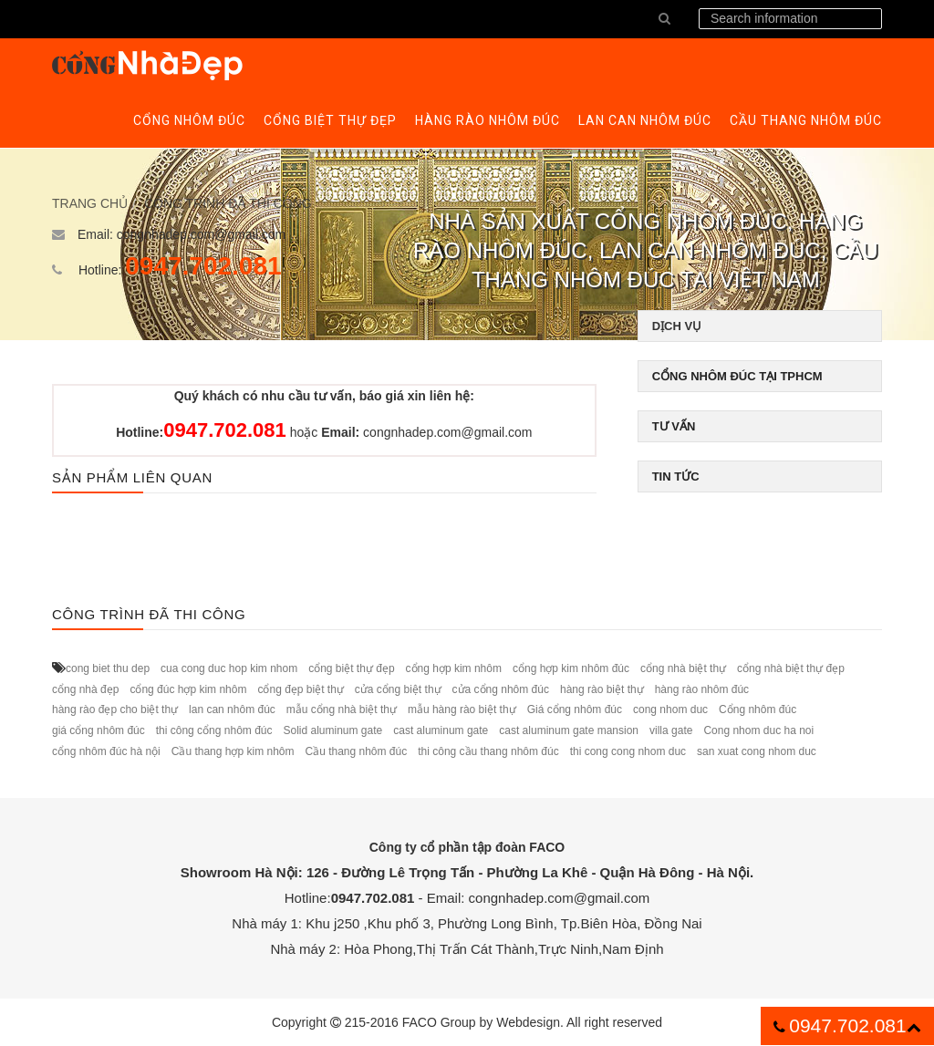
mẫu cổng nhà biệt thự (341, 709)
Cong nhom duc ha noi (758, 730)
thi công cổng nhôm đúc (214, 730)
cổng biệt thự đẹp (351, 668)
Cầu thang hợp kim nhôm (233, 751)
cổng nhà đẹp (85, 689)
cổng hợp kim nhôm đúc (571, 668)
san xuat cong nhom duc (756, 751)
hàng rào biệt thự (602, 689)
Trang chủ (90, 203)
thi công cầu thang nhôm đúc (488, 751)
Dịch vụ (676, 326)
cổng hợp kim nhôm (454, 668)
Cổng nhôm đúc (757, 709)
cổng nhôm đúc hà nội (106, 751)
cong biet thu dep (108, 668)
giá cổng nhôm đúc (98, 730)
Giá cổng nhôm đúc (574, 709)
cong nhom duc (670, 709)
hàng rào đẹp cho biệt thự (115, 709)
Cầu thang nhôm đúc (356, 751)
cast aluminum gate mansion (568, 730)
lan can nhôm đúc (232, 709)
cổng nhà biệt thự (683, 668)
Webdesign (528, 1022)
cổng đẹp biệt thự (300, 689)
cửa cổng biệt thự (398, 689)
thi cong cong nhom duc (628, 751)
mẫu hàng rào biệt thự (462, 709)
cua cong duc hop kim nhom (229, 668)
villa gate (670, 730)
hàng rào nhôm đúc (702, 689)
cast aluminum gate (440, 730)
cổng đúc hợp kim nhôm (188, 689)
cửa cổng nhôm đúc (500, 689)
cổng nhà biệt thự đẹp (791, 668)
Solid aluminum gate (332, 730)
